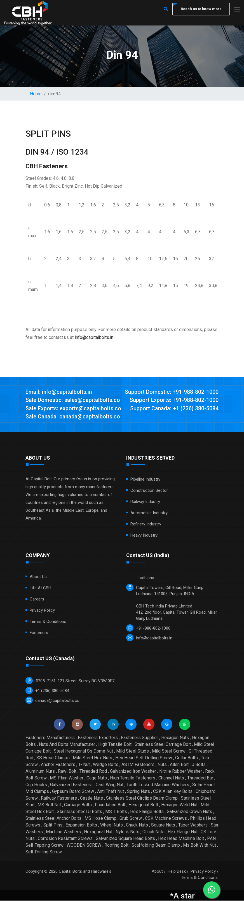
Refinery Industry (145, 524)
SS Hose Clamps (53, 758)
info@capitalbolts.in (94, 337)
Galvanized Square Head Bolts (125, 839)
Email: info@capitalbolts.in (59, 392)
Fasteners (39, 633)
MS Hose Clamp (100, 818)
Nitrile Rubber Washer (180, 771)
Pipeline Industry (145, 479)
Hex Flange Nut (183, 832)
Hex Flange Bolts (147, 812)
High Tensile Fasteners (132, 778)
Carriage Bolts (78, 805)
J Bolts (199, 765)
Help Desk (177, 871)
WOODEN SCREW (84, 845)
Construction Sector (149, 490)
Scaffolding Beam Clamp (156, 845)
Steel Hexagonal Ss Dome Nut (83, 751)
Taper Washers (193, 825)
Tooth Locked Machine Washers (157, 785)
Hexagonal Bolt (143, 805)
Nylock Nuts (127, 832)
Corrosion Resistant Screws (65, 839)
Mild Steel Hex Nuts (92, 758)
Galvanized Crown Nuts (189, 812)
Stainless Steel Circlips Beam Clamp (142, 798)
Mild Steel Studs (132, 751)
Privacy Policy (42, 610)
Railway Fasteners (59, 798)
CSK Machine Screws (166, 818)
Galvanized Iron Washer (133, 771)
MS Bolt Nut (49, 805)
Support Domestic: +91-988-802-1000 (172, 392)
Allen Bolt (179, 765)
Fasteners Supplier (139, 738)
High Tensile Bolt (115, 745)
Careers (37, 599)
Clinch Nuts (153, 832)
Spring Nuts (138, 792)
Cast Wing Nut (109, 785)
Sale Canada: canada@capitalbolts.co (73, 417)
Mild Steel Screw (169, 751)
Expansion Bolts (81, 825)
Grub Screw (130, 818)
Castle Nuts (91, 798)
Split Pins (52, 825)
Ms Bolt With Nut (199, 845)
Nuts (162, 765)
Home (36, 93)
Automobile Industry (149, 513)
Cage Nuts (96, 778)
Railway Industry (145, 502)
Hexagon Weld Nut (179, 805)
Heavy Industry (144, 535)
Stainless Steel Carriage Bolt (163, 745)
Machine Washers (63, 832)
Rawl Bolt (67, 771)
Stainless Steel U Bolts (79, 812)
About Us (38, 577)
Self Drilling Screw (43, 852)
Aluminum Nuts (40, 771)
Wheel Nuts (111, 825)
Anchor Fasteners (58, 765)
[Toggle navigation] (237, 9)
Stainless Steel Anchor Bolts (53, 818)
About (157, 871)
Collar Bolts (186, 758)
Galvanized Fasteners (71, 785)
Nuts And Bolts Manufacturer (67, 745)
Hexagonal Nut (98, 832)
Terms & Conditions (48, 622)
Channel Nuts (171, 778)
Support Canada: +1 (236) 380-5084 (174, 409)
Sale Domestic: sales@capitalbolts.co (73, 400)
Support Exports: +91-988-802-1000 (174, 400)
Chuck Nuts (137, 825)
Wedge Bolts (105, 765)
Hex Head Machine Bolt (181, 839)
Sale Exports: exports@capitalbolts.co (73, 409)
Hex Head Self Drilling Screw (143, 758)
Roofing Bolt (116, 845)
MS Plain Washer (66, 778)
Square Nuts (163, 825)
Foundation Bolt (110, 805)
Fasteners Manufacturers (50, 738)
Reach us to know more (200, 9)
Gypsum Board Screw (73, 792)
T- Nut (84, 765)
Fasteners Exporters (98, 738)
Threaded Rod (93, 771)
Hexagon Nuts (175, 738)
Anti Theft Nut (110, 792)
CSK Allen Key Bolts (173, 792)
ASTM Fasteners (137, 765)
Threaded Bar (200, 778)
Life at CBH (40, 588)
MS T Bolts (116, 812)
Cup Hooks (36, 785)
